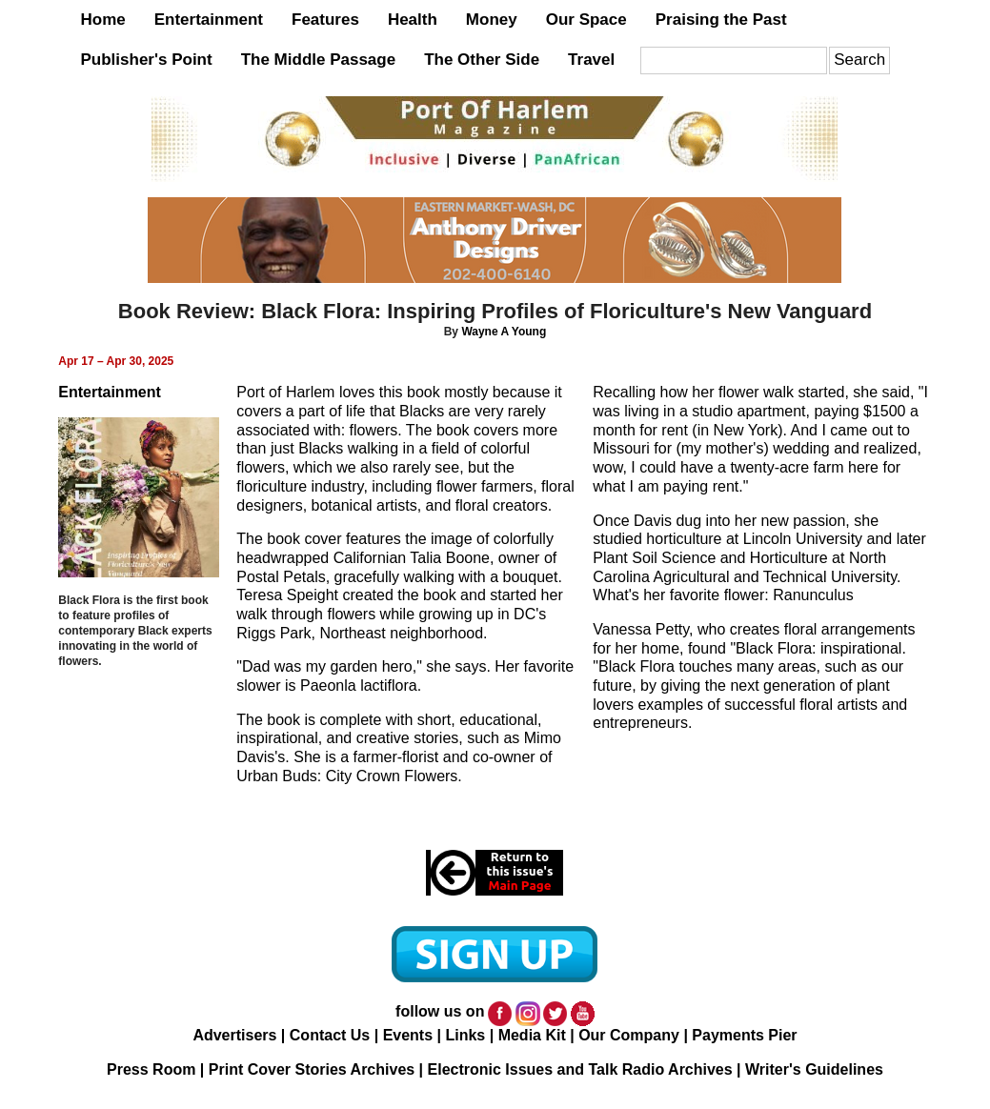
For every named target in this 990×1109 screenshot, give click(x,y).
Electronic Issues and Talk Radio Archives (580, 1069)
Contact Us (330, 1035)
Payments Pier (744, 1035)
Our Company (628, 1035)
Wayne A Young (503, 331)
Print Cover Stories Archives (311, 1069)
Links (465, 1035)
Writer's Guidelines (814, 1069)
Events (408, 1035)
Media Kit (532, 1035)
